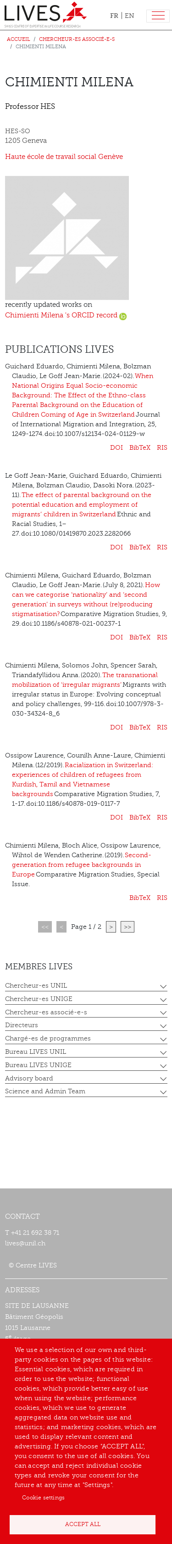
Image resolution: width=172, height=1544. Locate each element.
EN (129, 15)
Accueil (18, 39)
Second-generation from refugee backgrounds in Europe (81, 865)
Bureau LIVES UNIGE (38, 1065)
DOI (116, 447)
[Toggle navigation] (158, 16)
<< (45, 926)
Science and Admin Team (45, 1091)
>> (127, 926)
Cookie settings (43, 1497)
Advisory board (29, 1078)
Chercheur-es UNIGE (38, 998)
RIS (162, 447)
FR (114, 15)
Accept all (82, 1524)
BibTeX (139, 447)
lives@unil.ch (25, 1243)
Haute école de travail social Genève (64, 157)
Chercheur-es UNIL (36, 985)
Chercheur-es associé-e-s (77, 39)
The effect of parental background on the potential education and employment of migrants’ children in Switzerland (81, 505)
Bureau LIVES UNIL (35, 1051)
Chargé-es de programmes (48, 1038)
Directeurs (21, 1025)
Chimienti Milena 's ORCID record (66, 315)
